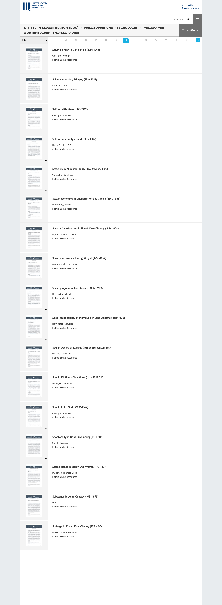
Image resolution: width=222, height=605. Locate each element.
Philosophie (153, 28)
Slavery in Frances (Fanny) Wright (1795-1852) (79, 258)
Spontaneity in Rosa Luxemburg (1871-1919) (77, 437)
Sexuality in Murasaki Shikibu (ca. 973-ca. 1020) (80, 169)
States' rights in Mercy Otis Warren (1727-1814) (79, 467)
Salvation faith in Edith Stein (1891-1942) (76, 50)
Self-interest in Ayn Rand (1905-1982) (74, 139)
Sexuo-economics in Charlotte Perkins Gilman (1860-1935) (86, 199)
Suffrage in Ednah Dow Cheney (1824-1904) (77, 526)
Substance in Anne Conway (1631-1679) (75, 497)
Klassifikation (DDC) (60, 28)
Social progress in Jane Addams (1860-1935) (77, 288)
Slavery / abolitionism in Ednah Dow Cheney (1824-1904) (85, 228)
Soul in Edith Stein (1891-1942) (70, 407)
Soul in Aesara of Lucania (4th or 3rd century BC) (81, 348)
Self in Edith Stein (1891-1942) (70, 109)
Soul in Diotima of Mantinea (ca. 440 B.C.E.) (78, 377)
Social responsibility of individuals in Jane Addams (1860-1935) (88, 318)
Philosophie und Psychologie (110, 28)
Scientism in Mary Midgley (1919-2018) (74, 79)
